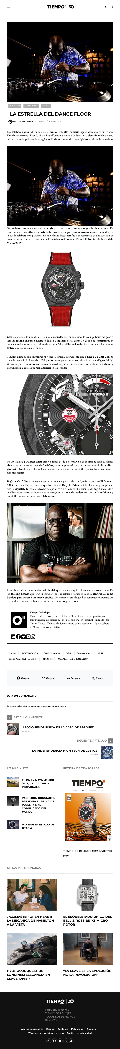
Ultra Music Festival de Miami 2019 (73, 658)
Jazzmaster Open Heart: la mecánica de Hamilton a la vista (30, 920)
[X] (65, 1041)
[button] (8, 7)
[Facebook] (54, 1041)
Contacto (63, 1029)
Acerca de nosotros (32, 1029)
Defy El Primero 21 (52, 653)
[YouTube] (60, 1041)
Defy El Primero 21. (74, 485)
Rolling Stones (20, 593)
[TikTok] (71, 1041)
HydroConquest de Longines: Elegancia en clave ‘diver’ (28, 975)
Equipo (50, 1029)
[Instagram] (48, 1041)
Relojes (46, 106)
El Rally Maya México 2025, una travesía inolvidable (38, 783)
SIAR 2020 (48, 658)
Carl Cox (13, 653)
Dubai (68, 653)
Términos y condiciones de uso (46, 1033)
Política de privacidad (79, 1033)
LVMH (100, 653)
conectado (33, 705)
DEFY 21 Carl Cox (30, 653)
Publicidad (77, 1029)
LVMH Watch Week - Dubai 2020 (23, 658)
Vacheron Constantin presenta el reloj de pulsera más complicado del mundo (38, 805)
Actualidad (15, 106)
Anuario (91, 1029)
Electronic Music (84, 653)
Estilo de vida (31, 106)
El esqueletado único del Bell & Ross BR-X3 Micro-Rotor (87, 920)
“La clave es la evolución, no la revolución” (87, 973)
